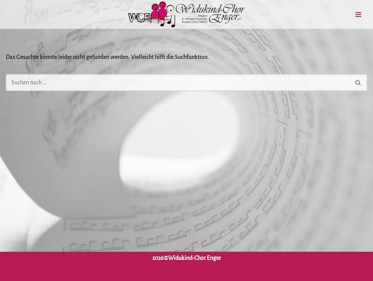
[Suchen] (178, 82)
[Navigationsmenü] (358, 14)
